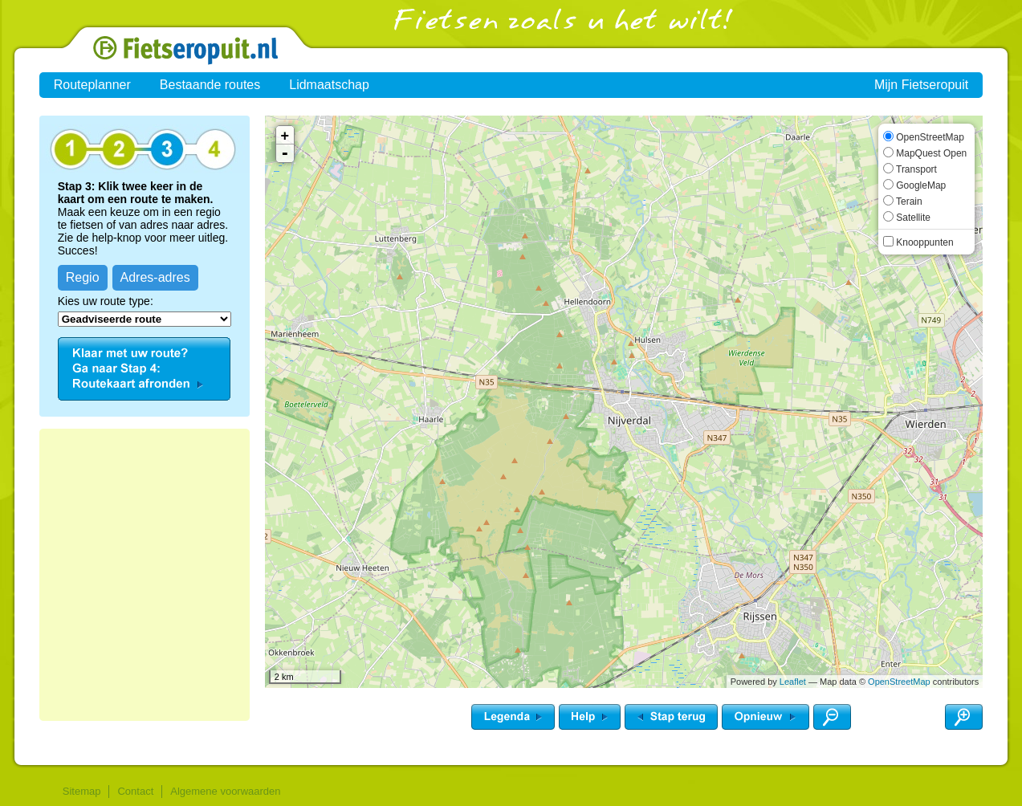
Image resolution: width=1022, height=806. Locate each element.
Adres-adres (155, 277)
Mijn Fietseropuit (921, 85)
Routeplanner (92, 85)
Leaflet (793, 681)
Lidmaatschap (329, 85)
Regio (83, 277)
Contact (135, 791)
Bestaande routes (210, 85)
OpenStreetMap (899, 681)
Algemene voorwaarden (225, 791)
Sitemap (82, 791)
